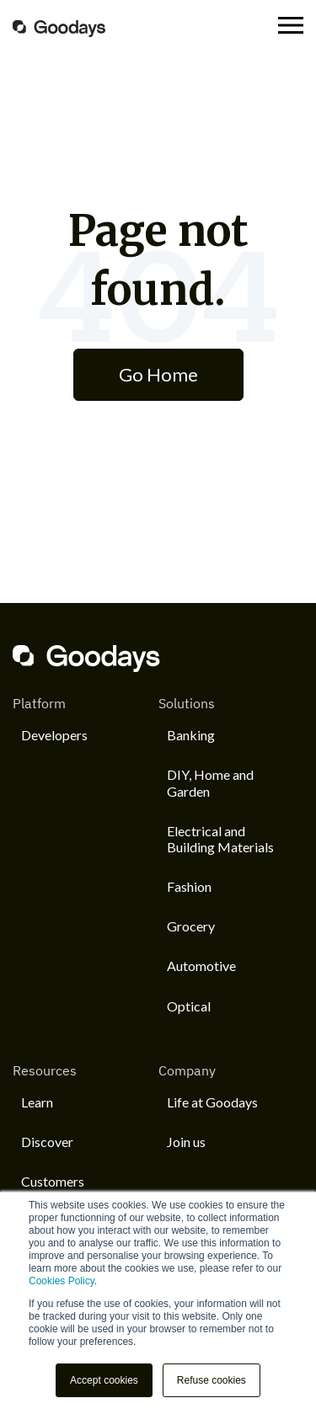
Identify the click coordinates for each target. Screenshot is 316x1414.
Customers (52, 1181)
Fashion (189, 886)
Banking (191, 735)
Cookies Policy (61, 1281)
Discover (47, 1142)
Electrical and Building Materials (220, 839)
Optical (189, 1006)
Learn (37, 1102)
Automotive (201, 966)
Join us (186, 1142)
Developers (54, 735)
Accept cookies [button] (104, 1380)
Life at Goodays (212, 1102)
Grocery (191, 926)
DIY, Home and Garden (210, 782)
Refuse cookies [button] (211, 1380)
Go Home (158, 374)
